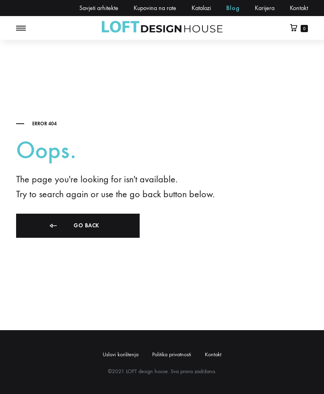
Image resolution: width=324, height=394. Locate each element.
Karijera (264, 8)
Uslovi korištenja (120, 354)
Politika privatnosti (171, 354)
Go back (73, 226)
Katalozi (201, 8)
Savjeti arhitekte (98, 8)
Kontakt (299, 8)
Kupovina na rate (155, 8)
